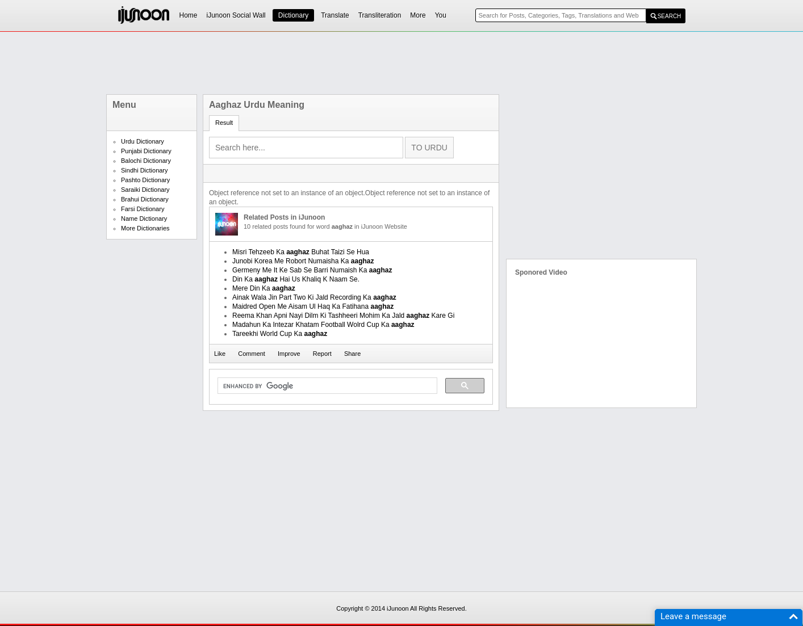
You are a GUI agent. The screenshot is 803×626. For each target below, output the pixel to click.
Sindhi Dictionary (144, 170)
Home (188, 15)
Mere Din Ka (263, 288)
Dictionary (293, 15)
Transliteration (380, 15)
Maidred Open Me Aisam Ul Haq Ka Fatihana (313, 306)
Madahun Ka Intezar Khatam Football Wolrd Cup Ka (323, 325)
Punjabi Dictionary (146, 151)
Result (224, 122)
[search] (326, 386)
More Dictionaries (145, 228)
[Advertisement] (401, 63)
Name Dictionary (144, 218)
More (417, 15)
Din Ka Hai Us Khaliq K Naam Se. (295, 279)
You (440, 15)
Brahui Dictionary (145, 199)
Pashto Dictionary (145, 180)
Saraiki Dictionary (145, 189)
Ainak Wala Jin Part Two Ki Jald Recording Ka (314, 297)
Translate (335, 15)
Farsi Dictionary (142, 208)
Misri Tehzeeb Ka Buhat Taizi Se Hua (300, 252)
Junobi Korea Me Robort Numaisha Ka (303, 261)
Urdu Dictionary (142, 141)
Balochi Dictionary (146, 160)
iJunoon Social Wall (236, 15)
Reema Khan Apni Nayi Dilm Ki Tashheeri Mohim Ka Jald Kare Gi (343, 316)
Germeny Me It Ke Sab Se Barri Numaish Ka (312, 270)
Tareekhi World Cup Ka (279, 334)
